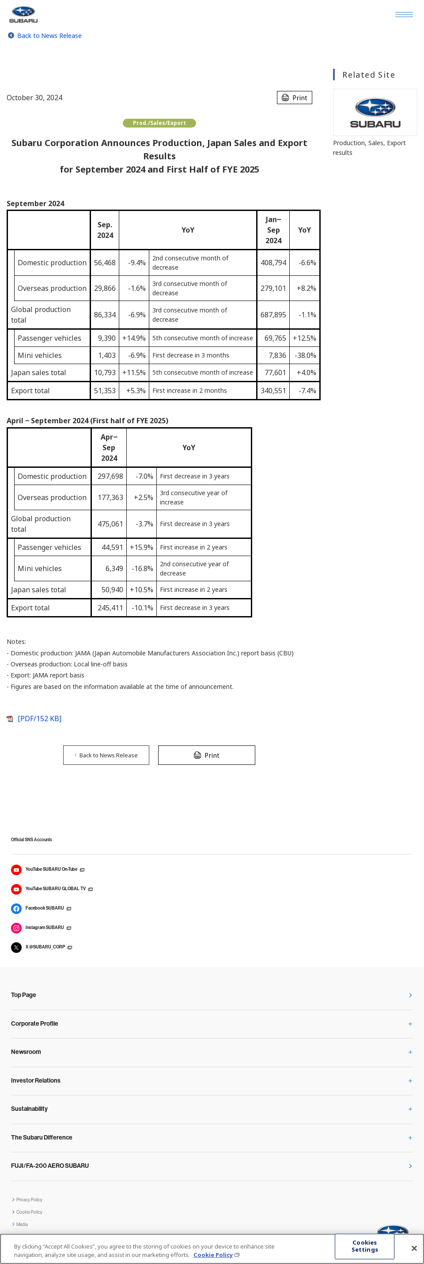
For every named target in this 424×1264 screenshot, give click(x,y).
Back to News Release (49, 35)
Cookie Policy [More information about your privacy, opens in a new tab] (213, 1255)
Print (299, 97)
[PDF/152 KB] (39, 718)
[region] (212, 1249)
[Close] (414, 1248)
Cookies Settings (365, 1246)
